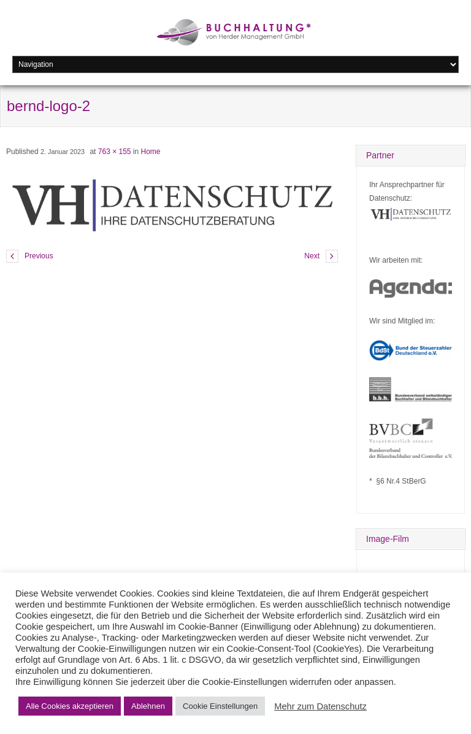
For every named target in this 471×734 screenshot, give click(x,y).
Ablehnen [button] (148, 706)
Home (151, 151)
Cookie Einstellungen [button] (220, 706)
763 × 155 (114, 151)
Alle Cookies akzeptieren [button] (69, 706)
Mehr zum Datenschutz (320, 706)
